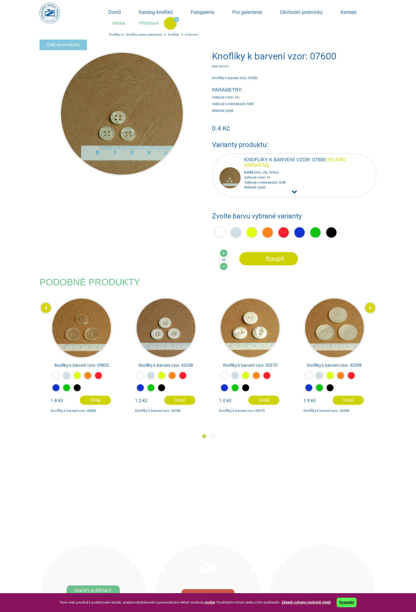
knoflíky (173, 34)
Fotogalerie (203, 12)
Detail (95, 400)
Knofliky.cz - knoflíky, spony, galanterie (135, 34)
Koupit (275, 258)
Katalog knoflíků (156, 12)
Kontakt (348, 12)
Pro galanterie (247, 12)
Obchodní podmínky (301, 12)
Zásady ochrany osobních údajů (306, 602)
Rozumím (346, 602)
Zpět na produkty (63, 44)
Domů (114, 12)
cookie (209, 602)
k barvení (191, 34)
